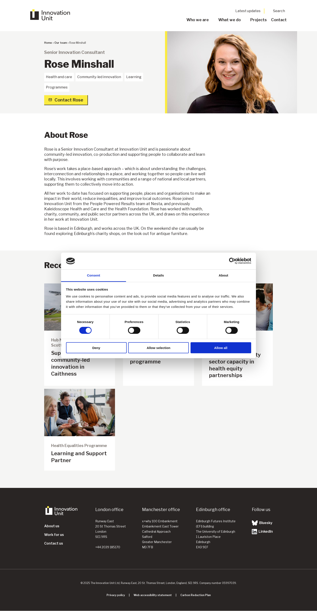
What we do (229, 20)
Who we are (197, 20)
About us (51, 526)
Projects (258, 20)
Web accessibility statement (153, 595)
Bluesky (262, 523)
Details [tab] (158, 275)
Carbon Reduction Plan (195, 595)
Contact (279, 20)
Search (279, 11)
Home (48, 42)
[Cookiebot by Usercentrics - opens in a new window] (232, 261)
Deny (96, 347)
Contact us (53, 543)
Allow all (220, 347)
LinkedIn (262, 531)
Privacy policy (116, 595)
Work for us (54, 535)
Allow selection (158, 347)
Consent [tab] (93, 275)
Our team (60, 42)
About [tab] (223, 275)
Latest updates (247, 11)
